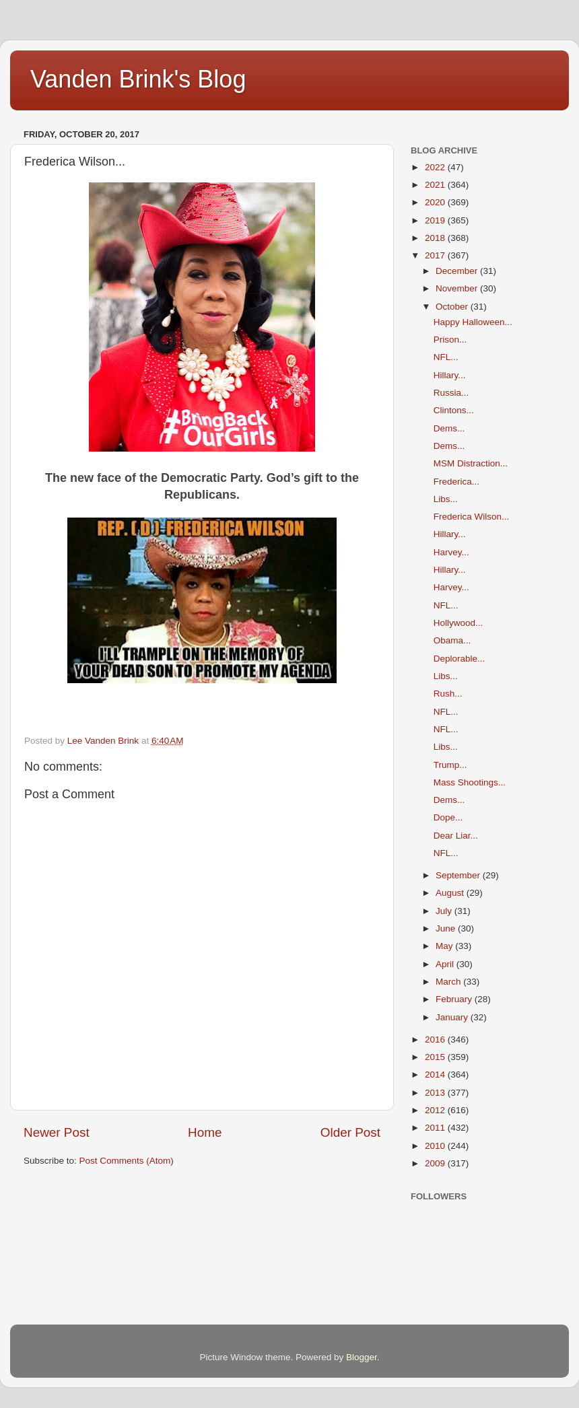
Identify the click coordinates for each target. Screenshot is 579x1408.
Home (205, 1132)
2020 (436, 202)
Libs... (446, 499)
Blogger (361, 1357)
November (458, 288)
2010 (436, 1146)
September (459, 875)
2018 (436, 238)
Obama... (452, 640)
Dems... (449, 428)
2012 (436, 1110)
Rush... (448, 694)
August (451, 893)
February (455, 999)
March (449, 982)
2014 (436, 1074)
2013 (436, 1093)
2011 (436, 1128)
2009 (436, 1163)
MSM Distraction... (471, 463)
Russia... (451, 393)
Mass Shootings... (470, 782)
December (458, 271)
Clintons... (454, 410)
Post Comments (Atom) (126, 1161)
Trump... (450, 765)
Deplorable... (459, 659)
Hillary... (450, 375)
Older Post (350, 1132)
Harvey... (451, 552)
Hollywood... (458, 623)
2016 (436, 1039)
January (453, 1017)
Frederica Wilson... (472, 517)
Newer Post (57, 1132)
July (445, 911)
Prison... (450, 340)
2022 (436, 167)
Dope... (448, 817)
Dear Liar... (456, 836)
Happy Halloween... (473, 322)
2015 (436, 1057)
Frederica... (456, 482)
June (447, 928)
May (445, 946)
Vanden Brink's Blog (138, 79)
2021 (436, 185)
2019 (436, 220)
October (453, 307)
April (446, 964)
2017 (436, 255)
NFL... (446, 357)
